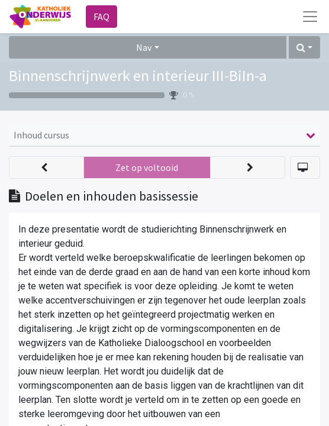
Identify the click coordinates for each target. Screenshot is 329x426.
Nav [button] (143, 47)
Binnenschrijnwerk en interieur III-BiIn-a (138, 75)
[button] (304, 47)
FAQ (101, 16)
